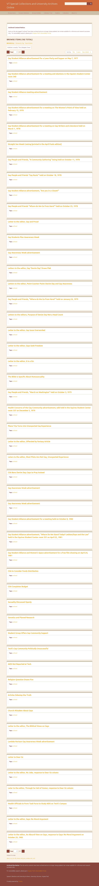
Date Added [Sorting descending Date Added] (85, 52)
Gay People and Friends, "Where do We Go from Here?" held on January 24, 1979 (43, 299)
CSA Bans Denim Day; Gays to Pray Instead (26, 472)
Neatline (57, 13)
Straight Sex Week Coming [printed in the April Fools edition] (34, 144)
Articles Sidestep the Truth (19, 695)
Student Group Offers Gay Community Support (28, 633)
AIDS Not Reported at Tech (19, 664)
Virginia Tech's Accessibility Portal (42, 33)
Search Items (28, 43)
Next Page (23, 52)
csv (11, 858)
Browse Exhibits (36, 13)
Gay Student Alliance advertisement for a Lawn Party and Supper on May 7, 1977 (43, 58)
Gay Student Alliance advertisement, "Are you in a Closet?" (33, 191)
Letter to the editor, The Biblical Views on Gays (28, 726)
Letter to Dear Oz (15, 757)
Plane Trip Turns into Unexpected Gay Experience (29, 426)
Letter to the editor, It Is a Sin (21, 361)
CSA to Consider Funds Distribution (23, 571)
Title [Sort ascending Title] (73, 52)
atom (8, 858)
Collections (66, 13)
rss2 (34, 858)
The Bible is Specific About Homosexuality (26, 377)
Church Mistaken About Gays (20, 711)
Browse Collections (24, 13)
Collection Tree (48, 13)
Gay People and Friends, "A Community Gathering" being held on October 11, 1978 (44, 160)
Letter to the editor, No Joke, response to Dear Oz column (33, 773)
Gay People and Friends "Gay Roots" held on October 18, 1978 (34, 175)
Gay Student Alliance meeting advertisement (27, 92)
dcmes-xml (20, 858)
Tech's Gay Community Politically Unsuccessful (28, 649)
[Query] (78, 3)
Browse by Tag (20, 43)
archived (15, 62)
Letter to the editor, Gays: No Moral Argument (28, 819)
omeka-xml (29, 858)
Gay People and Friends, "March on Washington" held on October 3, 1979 (40, 392)
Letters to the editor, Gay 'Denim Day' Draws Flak (29, 268)
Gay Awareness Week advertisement (24, 253)
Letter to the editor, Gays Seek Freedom (25, 346)
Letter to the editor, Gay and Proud (23, 222)
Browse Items (12, 13)
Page (14, 52)
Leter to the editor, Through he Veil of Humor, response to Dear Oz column (40, 788)
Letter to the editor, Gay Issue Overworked (26, 330)
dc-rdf (14, 858)
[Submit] (90, 3)
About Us (74, 13)
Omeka (20, 881)
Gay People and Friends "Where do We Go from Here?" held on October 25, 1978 (43, 206)
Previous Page (8, 52)
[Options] (88, 3)
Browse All (10, 43)
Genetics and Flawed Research (21, 618)
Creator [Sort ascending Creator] (78, 52)
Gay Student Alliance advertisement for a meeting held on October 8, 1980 (40, 519)
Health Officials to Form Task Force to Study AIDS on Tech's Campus (37, 804)
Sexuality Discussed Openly (20, 602)
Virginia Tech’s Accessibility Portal (37, 871)
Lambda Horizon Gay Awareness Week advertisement (31, 742)
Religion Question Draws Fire (20, 680)
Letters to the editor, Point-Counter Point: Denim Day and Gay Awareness (40, 284)
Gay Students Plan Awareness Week (23, 237)
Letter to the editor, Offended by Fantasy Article (29, 441)
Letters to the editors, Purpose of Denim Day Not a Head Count (35, 315)
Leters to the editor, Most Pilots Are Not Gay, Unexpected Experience (38, 457)
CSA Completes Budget (18, 587)
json (24, 858)
